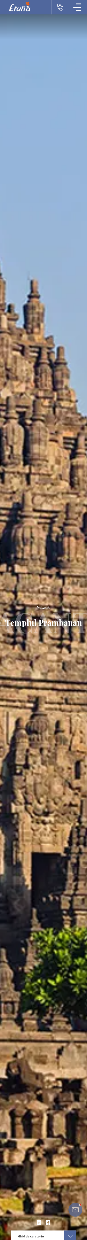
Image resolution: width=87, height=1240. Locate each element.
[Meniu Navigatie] (77, 7)
